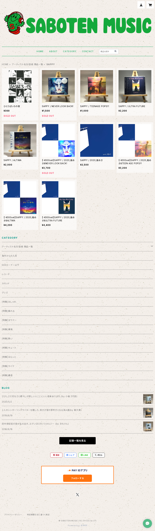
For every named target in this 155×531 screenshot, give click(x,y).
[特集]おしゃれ (9, 301)
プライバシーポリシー (13, 515)
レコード (6, 274)
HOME (40, 51)
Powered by (77, 525)
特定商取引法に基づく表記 (38, 515)
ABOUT (53, 51)
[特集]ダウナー (9, 320)
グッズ (5, 292)
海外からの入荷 (9, 255)
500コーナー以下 (10, 265)
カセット (6, 283)
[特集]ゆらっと (9, 357)
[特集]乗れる (8, 311)
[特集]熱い (7, 338)
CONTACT (88, 51)
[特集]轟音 (7, 375)
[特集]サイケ (8, 366)
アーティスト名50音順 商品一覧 (27, 64)
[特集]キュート (9, 347)
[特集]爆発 (7, 329)
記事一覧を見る (77, 440)
